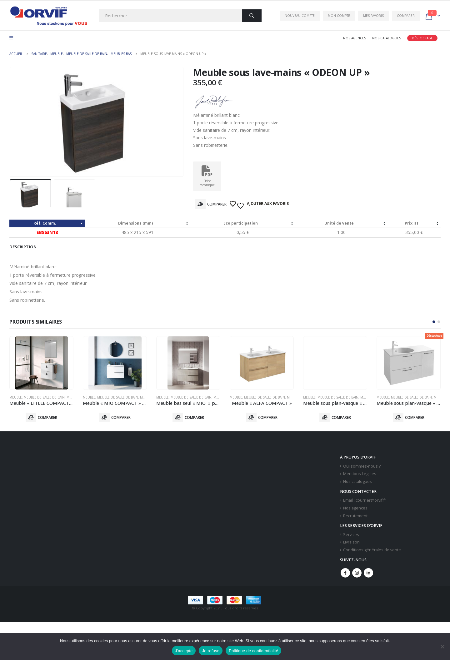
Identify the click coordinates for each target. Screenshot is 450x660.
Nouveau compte (300, 15)
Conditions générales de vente (372, 550)
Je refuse (210, 650)
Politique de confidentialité (253, 650)
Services (351, 534)
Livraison (351, 542)
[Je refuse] (442, 646)
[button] (433, 322)
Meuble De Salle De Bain (44, 397)
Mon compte (339, 15)
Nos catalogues (386, 38)
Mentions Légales (359, 473)
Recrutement (355, 516)
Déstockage (422, 38)
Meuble (15, 397)
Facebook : (345, 573)
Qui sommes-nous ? (362, 466)
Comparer (406, 15)
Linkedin (368, 573)
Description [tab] (23, 247)
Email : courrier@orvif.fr (364, 500)
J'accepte (184, 650)
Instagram (357, 573)
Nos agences (354, 38)
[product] (41, 363)
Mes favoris (373, 15)
